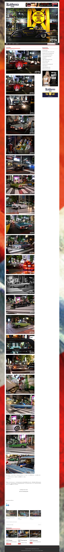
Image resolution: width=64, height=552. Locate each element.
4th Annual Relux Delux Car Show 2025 (48, 51)
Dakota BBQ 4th (44, 65)
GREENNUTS (44, 57)
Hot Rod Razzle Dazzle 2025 (46, 56)
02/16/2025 (31, 538)
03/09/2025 (20, 538)
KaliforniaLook (12, 49)
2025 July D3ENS (45, 50)
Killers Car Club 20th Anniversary (47, 54)
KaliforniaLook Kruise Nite (46, 68)
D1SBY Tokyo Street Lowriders (10, 517)
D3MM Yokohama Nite (45, 61)
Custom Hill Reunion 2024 (46, 67)
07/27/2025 (8, 538)
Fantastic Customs (45, 62)
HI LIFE (39, 524)
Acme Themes (41, 550)
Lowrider (19, 543)
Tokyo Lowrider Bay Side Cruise (47, 59)
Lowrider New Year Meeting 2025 (47, 64)
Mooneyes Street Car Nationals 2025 (48, 53)
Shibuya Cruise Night (10, 524)
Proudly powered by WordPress (26, 550)
